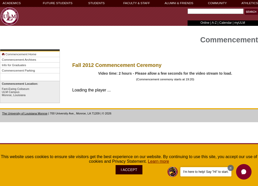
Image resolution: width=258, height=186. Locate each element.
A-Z (214, 23)
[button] (251, 12)
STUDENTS (96, 3)
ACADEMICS (12, 3)
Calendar (225, 23)
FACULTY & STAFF (136, 3)
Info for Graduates (14, 65)
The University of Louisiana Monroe (24, 113)
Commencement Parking (18, 70)
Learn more (158, 161)
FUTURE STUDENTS (57, 3)
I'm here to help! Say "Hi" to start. (206, 172)
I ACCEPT (129, 170)
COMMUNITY (217, 3)
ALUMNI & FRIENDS (179, 3)
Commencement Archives (19, 59)
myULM (239, 23)
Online (204, 23)
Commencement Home (19, 54)
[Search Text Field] (216, 11)
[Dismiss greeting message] (231, 168)
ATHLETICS (249, 3)
